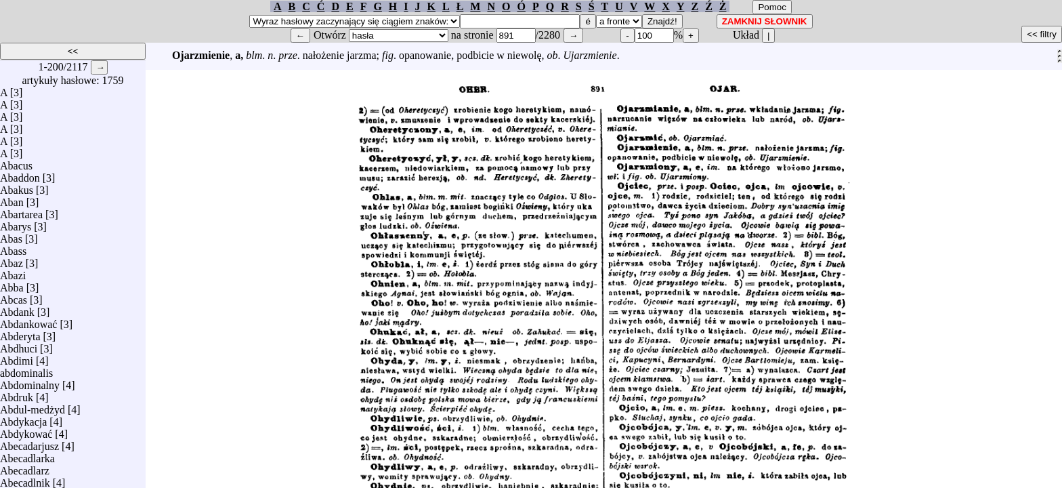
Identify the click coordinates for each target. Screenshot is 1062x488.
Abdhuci (18, 345)
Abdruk (16, 394)
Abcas (13, 296)
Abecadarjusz (29, 443)
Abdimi (16, 357)
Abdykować (26, 430)
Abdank (17, 308)
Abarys (15, 223)
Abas (11, 235)
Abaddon (20, 174)
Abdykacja (23, 418)
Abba (12, 284)
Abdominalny (30, 382)
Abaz (11, 260)
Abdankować (28, 321)
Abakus (16, 186)
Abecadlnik (25, 479)
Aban (12, 199)
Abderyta (20, 333)
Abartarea (21, 211)
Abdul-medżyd (32, 406)
